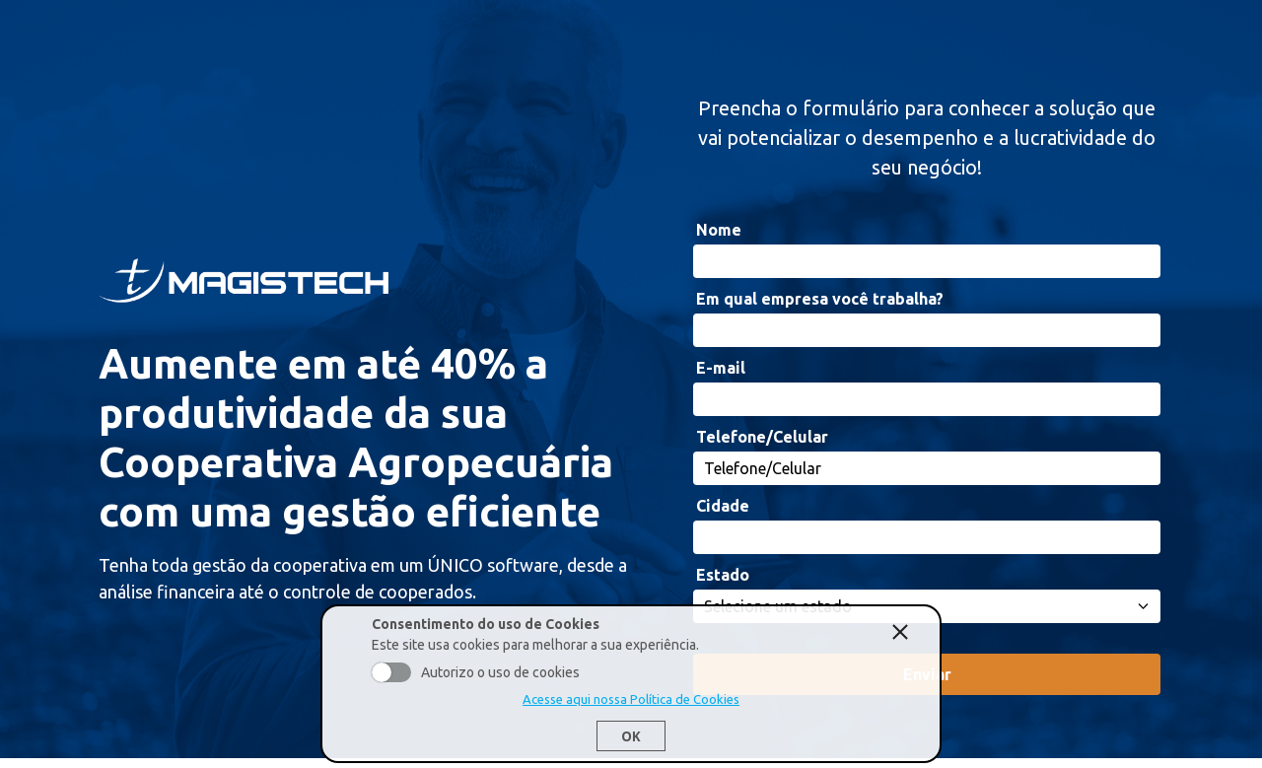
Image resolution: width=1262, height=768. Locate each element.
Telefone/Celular (762, 437)
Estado (722, 575)
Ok (630, 736)
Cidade (722, 506)
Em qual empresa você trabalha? (820, 299)
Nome (718, 230)
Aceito (391, 672)
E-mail (720, 368)
